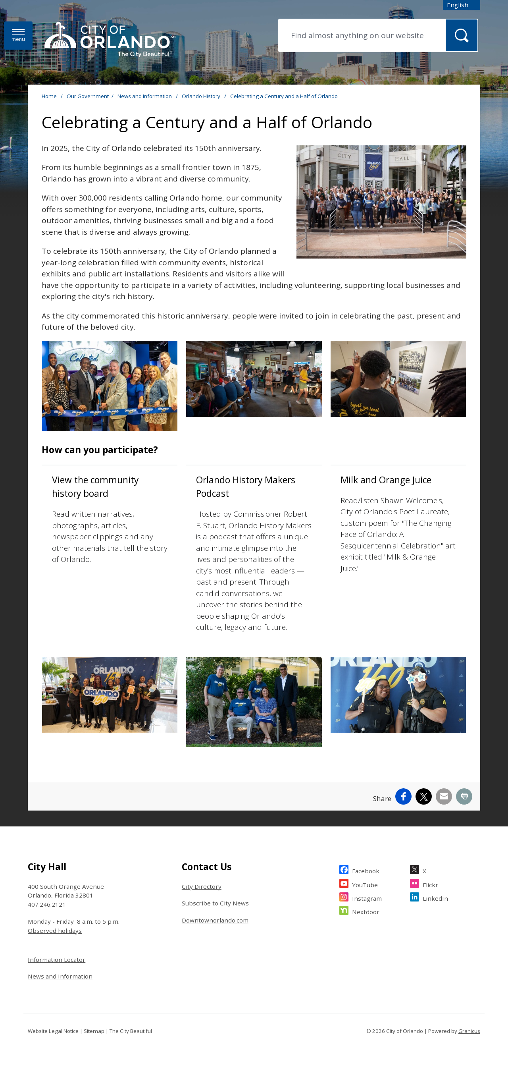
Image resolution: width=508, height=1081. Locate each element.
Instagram (367, 897)
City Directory (201, 886)
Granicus (469, 1031)
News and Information (145, 96)
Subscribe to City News (215, 903)
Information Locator (56, 959)
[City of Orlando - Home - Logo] (109, 40)
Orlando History (201, 96)
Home (49, 96)
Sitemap (94, 1031)
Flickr (430, 884)
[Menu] (18, 35)
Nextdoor (365, 911)
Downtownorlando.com (215, 920)
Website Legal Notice (53, 1031)
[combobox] (461, 5)
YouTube (365, 884)
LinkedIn (435, 897)
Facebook (365, 870)
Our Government (88, 96)
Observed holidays (55, 930)
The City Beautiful (131, 1031)
